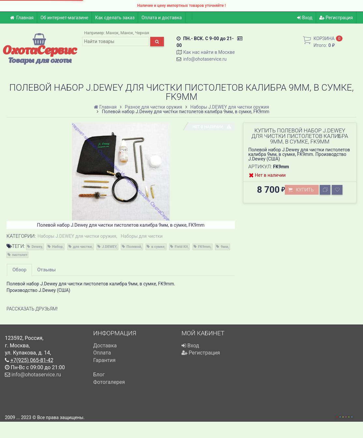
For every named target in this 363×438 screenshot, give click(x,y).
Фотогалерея (109, 382)
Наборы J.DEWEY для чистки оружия (76, 236)
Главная (22, 17)
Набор (57, 247)
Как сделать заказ (115, 17)
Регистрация (336, 17)
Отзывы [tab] (46, 270)
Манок (112, 32)
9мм (224, 247)
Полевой (133, 247)
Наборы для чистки (142, 236)
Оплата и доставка (161, 17)
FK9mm (204, 247)
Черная (142, 32)
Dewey (37, 247)
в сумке (158, 247)
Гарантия (104, 360)
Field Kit (181, 247)
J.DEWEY (109, 247)
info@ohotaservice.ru (204, 59)
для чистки (82, 247)
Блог (99, 374)
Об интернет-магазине (64, 17)
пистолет (19, 255)
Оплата (102, 353)
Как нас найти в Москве (209, 52)
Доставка (105, 345)
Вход (304, 17)
